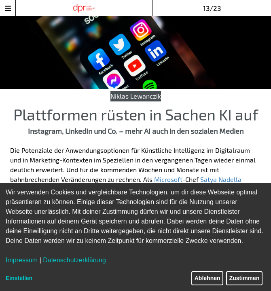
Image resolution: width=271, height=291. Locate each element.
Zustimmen (244, 278)
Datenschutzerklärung (74, 260)
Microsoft (168, 179)
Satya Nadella (220, 179)
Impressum (22, 260)
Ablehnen (207, 278)
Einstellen (19, 278)
